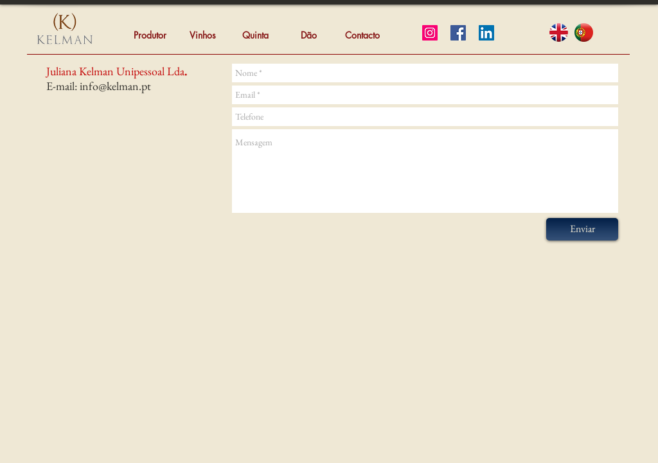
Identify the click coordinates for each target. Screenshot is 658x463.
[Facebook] (458, 33)
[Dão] (308, 35)
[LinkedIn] (486, 33)
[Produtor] (149, 35)
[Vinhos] (202, 35)
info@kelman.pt (115, 85)
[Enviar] (582, 229)
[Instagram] (430, 33)
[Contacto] (362, 35)
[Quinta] (255, 35)
